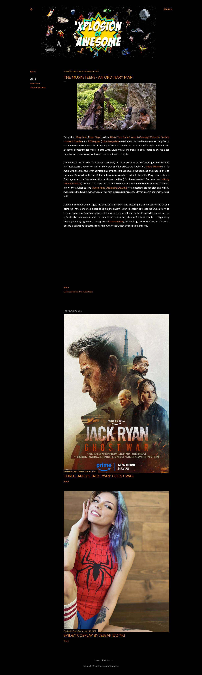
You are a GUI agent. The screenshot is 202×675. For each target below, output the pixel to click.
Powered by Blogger (101, 660)
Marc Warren (153, 166)
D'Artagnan (94, 141)
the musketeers (38, 87)
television (35, 83)
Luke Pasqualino (110, 141)
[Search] (168, 9)
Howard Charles (73, 141)
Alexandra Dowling (116, 187)
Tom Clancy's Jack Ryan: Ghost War (99, 476)
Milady (165, 179)
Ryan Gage (95, 137)
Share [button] (33, 71)
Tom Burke (123, 137)
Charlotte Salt (115, 221)
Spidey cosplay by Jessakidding (94, 635)
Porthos (165, 137)
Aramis (135, 137)
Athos (113, 137)
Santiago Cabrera (149, 137)
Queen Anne (98, 187)
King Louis (81, 137)
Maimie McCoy (72, 183)
